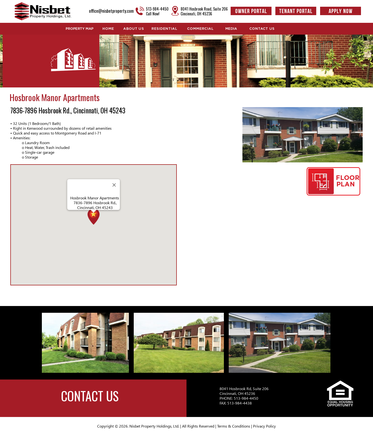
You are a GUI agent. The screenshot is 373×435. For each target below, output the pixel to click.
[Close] (114, 185)
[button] (94, 221)
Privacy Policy (264, 426)
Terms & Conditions (233, 426)
